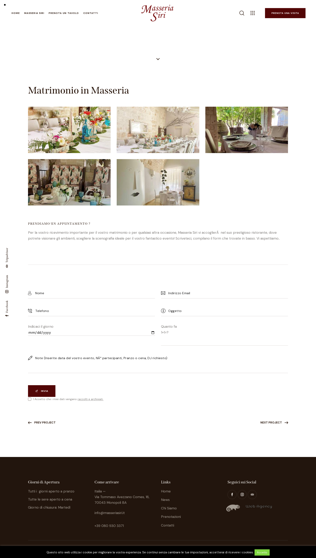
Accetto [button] (262, 552)
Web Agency (258, 506)
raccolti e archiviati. (90, 399)
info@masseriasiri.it (110, 513)
